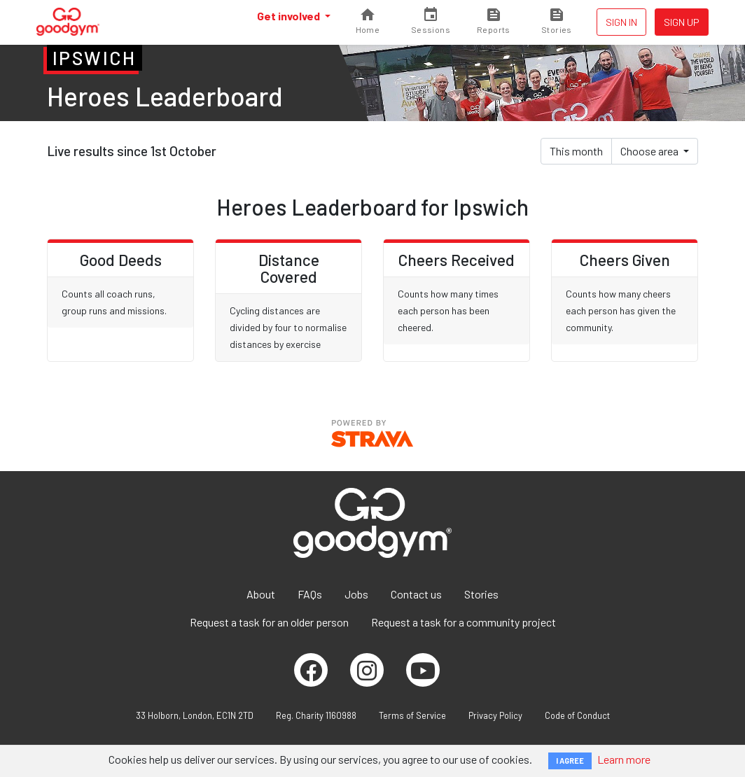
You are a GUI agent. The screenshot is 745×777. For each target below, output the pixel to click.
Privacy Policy (495, 715)
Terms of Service (412, 715)
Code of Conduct (577, 715)
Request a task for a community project (463, 622)
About (260, 594)
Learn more (623, 759)
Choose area (650, 151)
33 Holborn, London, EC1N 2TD (194, 715)
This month (576, 151)
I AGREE (570, 760)
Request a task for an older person (269, 622)
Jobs (356, 594)
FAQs (310, 594)
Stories (481, 594)
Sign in (621, 22)
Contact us (416, 594)
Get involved (289, 15)
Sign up (681, 22)
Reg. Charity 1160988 (316, 715)
